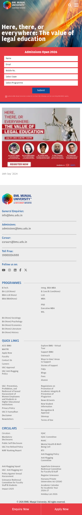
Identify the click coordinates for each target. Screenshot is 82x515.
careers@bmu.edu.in (14, 242)
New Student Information (47, 405)
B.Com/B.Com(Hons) (50, 291)
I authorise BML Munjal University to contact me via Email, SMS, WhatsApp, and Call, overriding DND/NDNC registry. (38, 96)
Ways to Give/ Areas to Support (50, 360)
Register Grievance (50, 475)
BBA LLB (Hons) (9, 295)
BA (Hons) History (10, 332)
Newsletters (8, 419)
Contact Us (7, 360)
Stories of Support (49, 365)
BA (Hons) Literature (11, 329)
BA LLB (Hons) (8, 291)
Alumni (44, 380)
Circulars (6, 433)
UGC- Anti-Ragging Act (12, 470)
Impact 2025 (8, 489)
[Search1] (69, 5)
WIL (43, 312)
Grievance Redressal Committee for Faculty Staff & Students (12, 483)
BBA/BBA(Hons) (9, 298)
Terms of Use (47, 420)
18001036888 (10, 255)
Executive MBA (48, 308)
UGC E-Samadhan (10, 412)
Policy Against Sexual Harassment (12, 475)
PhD (43, 304)
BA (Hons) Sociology (11, 318)
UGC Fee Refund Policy (12, 447)
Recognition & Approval (47, 411)
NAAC (43, 440)
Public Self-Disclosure (12, 443)
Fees (43, 376)
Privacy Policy (8, 408)
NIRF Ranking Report (12, 450)
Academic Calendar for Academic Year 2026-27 (50, 488)
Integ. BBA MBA (48, 288)
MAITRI (5, 349)
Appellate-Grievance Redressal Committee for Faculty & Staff (51, 469)
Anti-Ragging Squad (11, 466)
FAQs (43, 369)
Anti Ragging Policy (50, 454)
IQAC (43, 433)
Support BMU (47, 352)
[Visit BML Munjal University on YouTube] (3, 270)
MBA (43, 298)
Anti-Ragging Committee (47, 459)
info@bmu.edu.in (12, 215)
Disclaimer (7, 415)
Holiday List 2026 (49, 494)
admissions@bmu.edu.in (16, 228)
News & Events (48, 400)
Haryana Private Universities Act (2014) (51, 480)
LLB (43, 295)
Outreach (45, 355)
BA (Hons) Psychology (12, 321)
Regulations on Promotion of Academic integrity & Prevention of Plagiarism (50, 391)
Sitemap (45, 416)
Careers (5, 364)
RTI (42, 450)
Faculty (5, 356)
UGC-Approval (8, 367)
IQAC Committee (48, 437)
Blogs (43, 372)
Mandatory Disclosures (7, 438)
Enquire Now (20, 509)
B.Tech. (5, 288)
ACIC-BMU (6, 345)
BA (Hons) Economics (12, 325)
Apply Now (61, 509)
